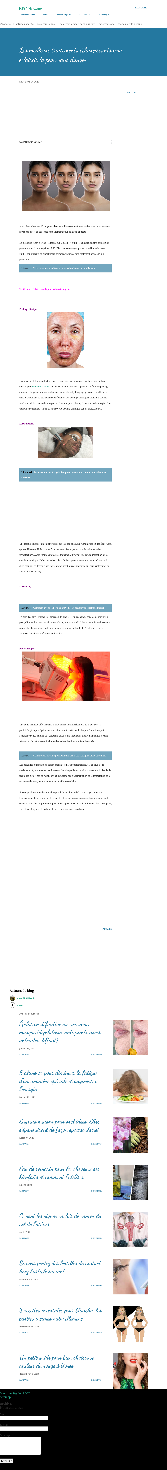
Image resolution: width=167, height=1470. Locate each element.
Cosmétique (102, 14)
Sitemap (5, 1397)
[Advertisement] (65, 109)
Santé (44, 14)
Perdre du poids (62, 14)
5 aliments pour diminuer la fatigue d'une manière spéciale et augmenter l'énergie (58, 1080)
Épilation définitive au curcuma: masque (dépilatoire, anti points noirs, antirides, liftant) (60, 1032)
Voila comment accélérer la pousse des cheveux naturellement (64, 268)
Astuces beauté (26, 14)
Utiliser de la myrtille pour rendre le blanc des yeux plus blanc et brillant (69, 755)
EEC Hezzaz (30, 8)
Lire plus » (96, 1055)
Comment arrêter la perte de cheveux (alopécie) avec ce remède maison (68, 607)
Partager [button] (132, 93)
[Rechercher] (141, 7)
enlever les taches (41, 386)
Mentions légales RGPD (15, 1393)
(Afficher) (38, 142)
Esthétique (83, 14)
